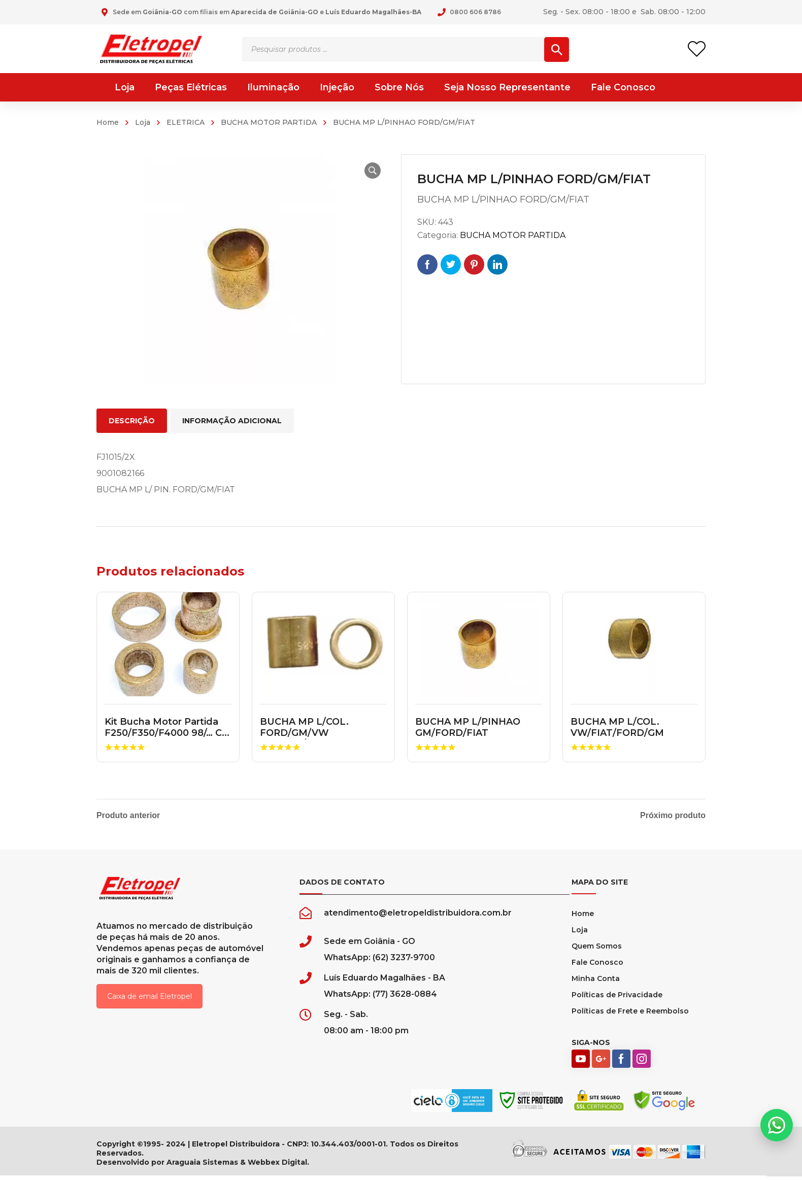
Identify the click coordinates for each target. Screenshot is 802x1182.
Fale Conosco (597, 968)
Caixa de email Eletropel (149, 1002)
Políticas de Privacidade (617, 1001)
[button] (368, 170)
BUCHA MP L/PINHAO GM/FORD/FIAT (467, 727)
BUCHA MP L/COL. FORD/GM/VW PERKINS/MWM (304, 732)
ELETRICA (185, 122)
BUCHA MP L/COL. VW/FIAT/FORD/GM (617, 727)
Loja (142, 122)
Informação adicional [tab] (232, 420)
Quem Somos (597, 952)
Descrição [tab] (132, 420)
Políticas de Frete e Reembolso (630, 1017)
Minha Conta (596, 985)
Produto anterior (128, 816)
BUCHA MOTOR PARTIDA (269, 122)
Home (107, 122)
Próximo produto (673, 816)
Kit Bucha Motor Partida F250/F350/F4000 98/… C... (167, 727)
